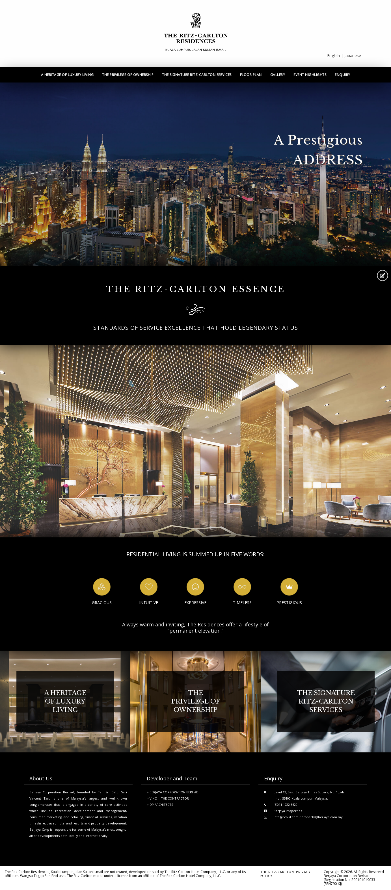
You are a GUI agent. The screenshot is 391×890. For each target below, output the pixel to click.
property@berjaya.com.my (322, 817)
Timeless (242, 602)
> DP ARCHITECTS (160, 804)
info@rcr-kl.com (286, 817)
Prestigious (289, 602)
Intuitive (148, 602)
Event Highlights (309, 74)
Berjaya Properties (288, 811)
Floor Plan (251, 74)
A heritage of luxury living (67, 74)
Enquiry (342, 74)
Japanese (352, 55)
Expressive (195, 602)
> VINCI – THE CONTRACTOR (168, 798)
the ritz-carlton (277, 872)
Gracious (102, 602)
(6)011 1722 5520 (285, 804)
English (333, 55)
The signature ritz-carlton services (197, 74)
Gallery (277, 74)
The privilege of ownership (128, 74)
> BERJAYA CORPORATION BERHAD (172, 792)
